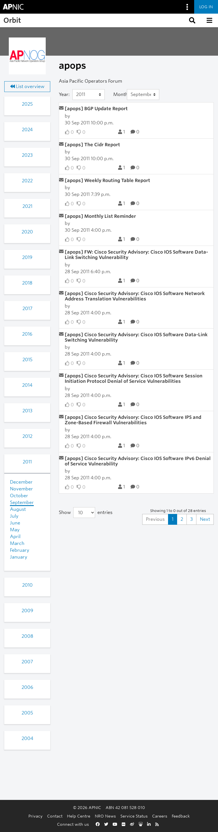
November (21, 489)
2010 (27, 585)
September (22, 502)
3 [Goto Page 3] (191, 519)
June (15, 523)
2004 (27, 738)
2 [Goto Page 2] (182, 519)
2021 (27, 206)
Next (205, 519)
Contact (54, 816)
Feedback (181, 816)
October (19, 495)
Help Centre (78, 816)
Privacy (35, 816)
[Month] (143, 94)
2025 (27, 104)
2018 (27, 283)
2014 (27, 385)
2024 (27, 129)
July (14, 516)
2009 (27, 610)
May (15, 529)
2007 (27, 661)
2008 (27, 636)
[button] (191, 20)
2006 (27, 687)
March (17, 543)
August (18, 509)
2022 (27, 180)
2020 (27, 232)
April (15, 536)
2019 (27, 257)
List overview (27, 86)
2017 (27, 308)
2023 (27, 155)
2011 (27, 462)
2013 (27, 410)
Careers (159, 816)
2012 (27, 436)
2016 (27, 334)
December (21, 482)
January (18, 557)
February (19, 550)
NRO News (105, 816)
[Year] (88, 94)
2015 (27, 359)
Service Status (134, 816)
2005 (27, 713)
